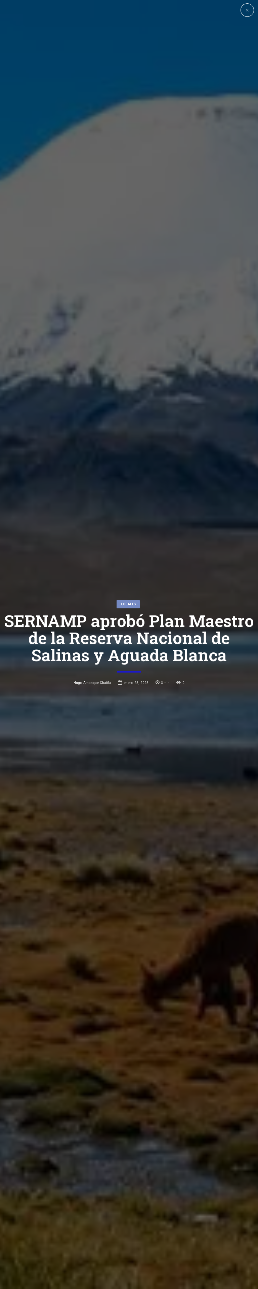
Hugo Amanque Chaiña (92, 639)
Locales (128, 560)
